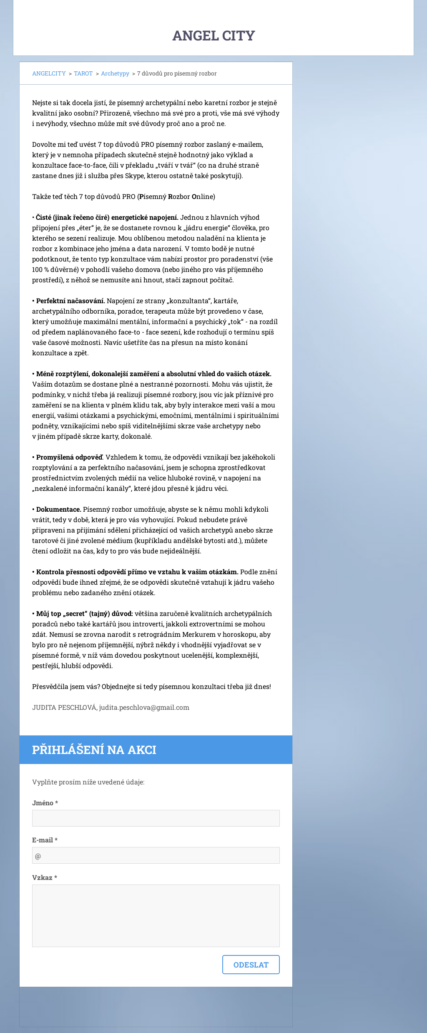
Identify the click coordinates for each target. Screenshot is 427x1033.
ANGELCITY (49, 73)
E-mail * (45, 839)
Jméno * (45, 802)
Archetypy (115, 73)
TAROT (83, 73)
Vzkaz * (44, 877)
